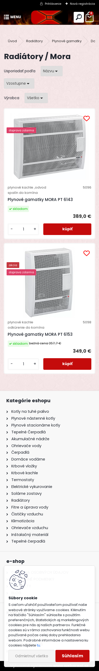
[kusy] (23, 229)
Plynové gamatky (67, 41)
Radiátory (34, 41)
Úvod (12, 41)
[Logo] (49, 17)
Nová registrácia (82, 4)
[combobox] (52, 71)
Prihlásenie (53, 4)
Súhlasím (72, 656)
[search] (79, 17)
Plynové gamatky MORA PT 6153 (40, 334)
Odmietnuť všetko (31, 656)
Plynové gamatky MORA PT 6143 (40, 199)
